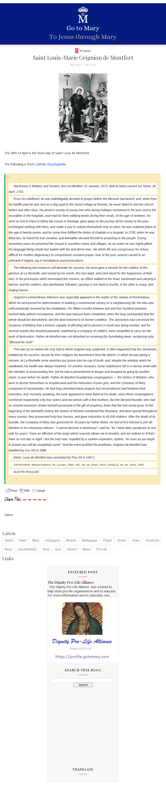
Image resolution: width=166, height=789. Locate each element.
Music (86, 549)
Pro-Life (101, 549)
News (8, 549)
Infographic (53, 541)
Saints (9, 541)
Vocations (152, 541)
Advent (72, 549)
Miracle (71, 541)
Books (122, 541)
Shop (45, 549)
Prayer (107, 541)
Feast (22, 541)
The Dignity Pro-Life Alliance (71, 582)
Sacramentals (27, 549)
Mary (35, 541)
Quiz (58, 549)
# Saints (85, 51)
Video (136, 541)
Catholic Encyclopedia (50, 165)
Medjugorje (89, 541)
